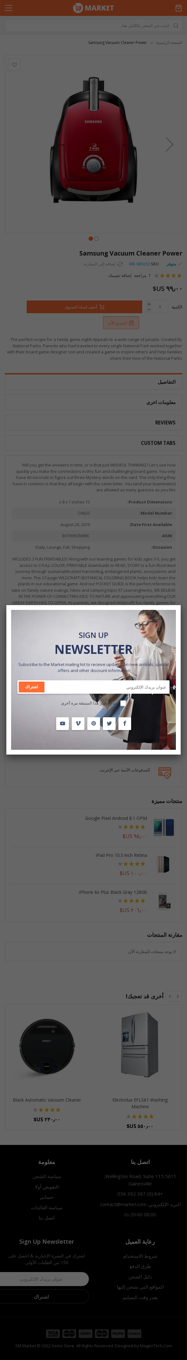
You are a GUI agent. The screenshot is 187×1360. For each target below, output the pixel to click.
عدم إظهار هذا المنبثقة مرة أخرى (89, 703)
